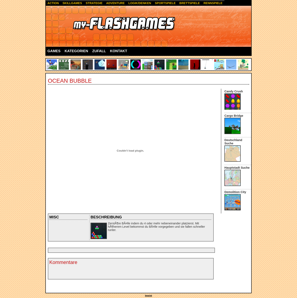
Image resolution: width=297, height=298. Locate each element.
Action (53, 3)
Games (53, 51)
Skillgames (72, 3)
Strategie (94, 3)
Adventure (115, 3)
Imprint (148, 295)
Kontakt (118, 51)
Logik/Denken (139, 3)
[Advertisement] (124, 250)
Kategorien (76, 51)
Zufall (99, 51)
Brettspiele (189, 3)
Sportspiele (165, 3)
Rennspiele (213, 3)
